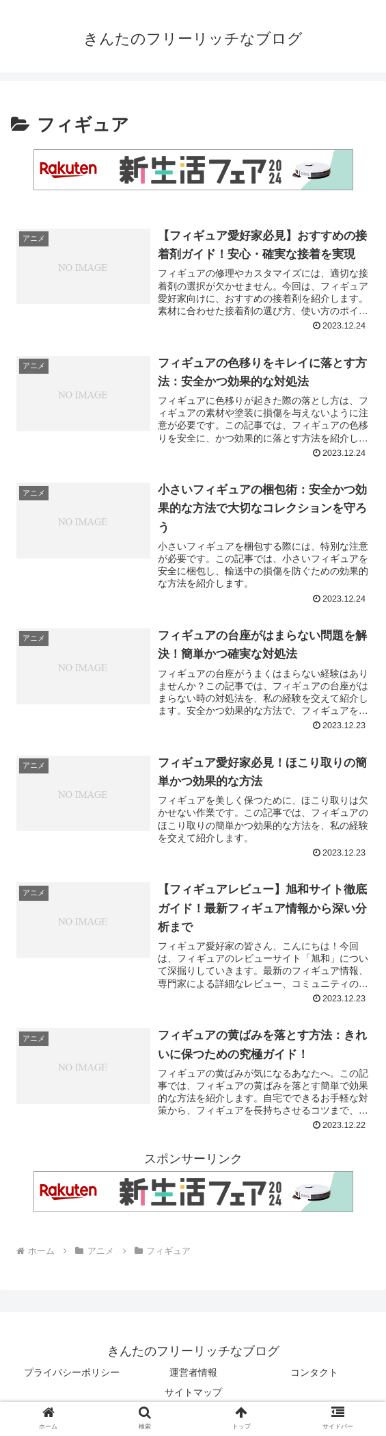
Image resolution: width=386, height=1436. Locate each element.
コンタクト (314, 1372)
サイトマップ (193, 1392)
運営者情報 (193, 1372)
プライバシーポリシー (72, 1372)
